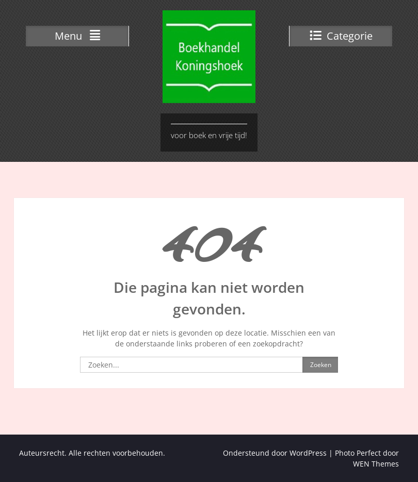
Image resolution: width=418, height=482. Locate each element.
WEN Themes (376, 464)
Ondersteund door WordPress (275, 453)
